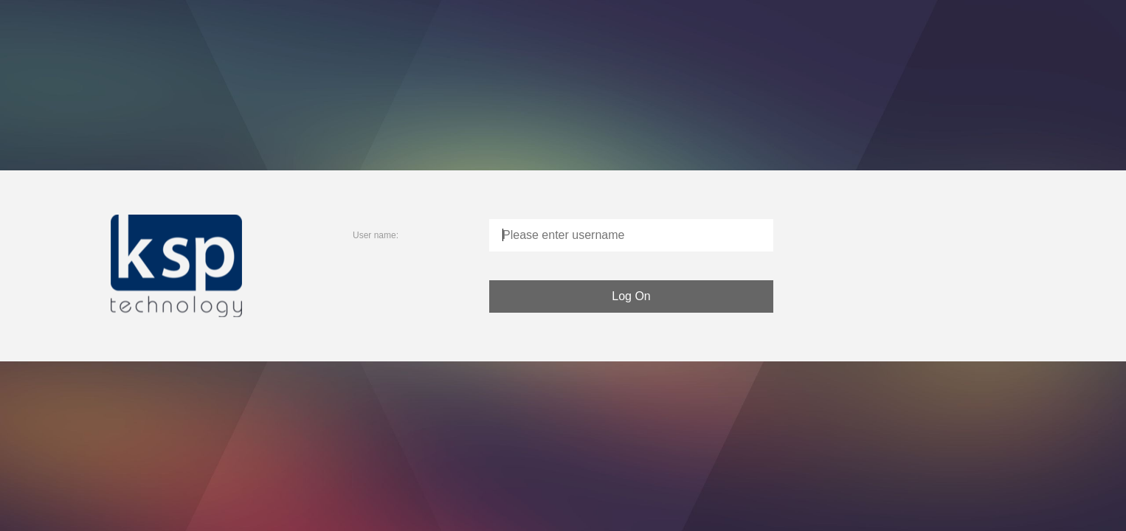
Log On (631, 296)
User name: (375, 235)
